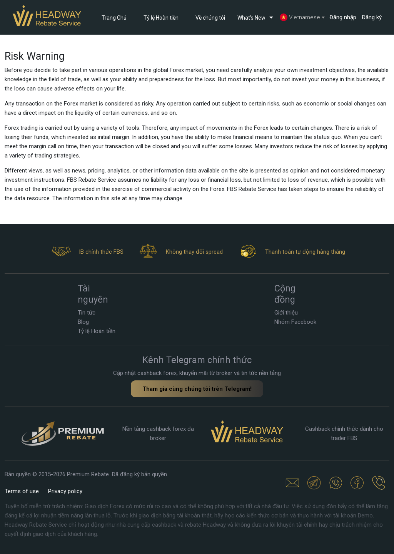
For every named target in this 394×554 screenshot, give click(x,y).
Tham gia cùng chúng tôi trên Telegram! (197, 388)
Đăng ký (372, 17)
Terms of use (22, 491)
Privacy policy (65, 491)
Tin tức (86, 312)
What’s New (256, 17)
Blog (83, 321)
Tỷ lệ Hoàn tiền (161, 18)
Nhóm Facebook (295, 321)
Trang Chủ (114, 18)
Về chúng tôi (210, 18)
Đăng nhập (342, 17)
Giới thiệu (286, 312)
